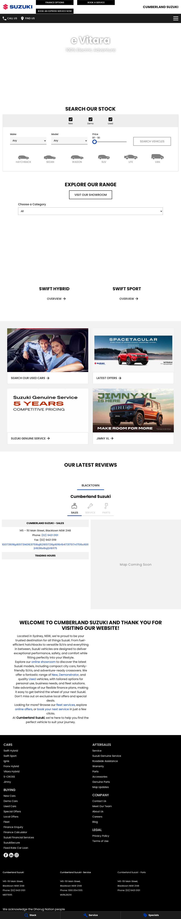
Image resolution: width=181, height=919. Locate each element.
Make (28, 138)
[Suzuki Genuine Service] (47, 416)
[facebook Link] (6, 855)
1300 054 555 (75, 890)
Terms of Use (100, 841)
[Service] (90, 915)
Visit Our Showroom (90, 195)
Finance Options (54, 2)
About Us (97, 811)
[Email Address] (45, 546)
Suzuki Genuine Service (106, 756)
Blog (95, 822)
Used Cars (10, 806)
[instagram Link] (16, 855)
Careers (97, 816)
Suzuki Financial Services (19, 837)
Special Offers (12, 811)
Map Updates (100, 787)
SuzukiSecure (12, 842)
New (55, 675)
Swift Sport (10, 756)
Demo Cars (11, 801)
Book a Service (96, 2)
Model (69, 138)
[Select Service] (90, 509)
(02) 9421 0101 (49, 535)
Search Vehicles (152, 141)
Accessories (99, 776)
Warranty (98, 766)
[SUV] (104, 158)
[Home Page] (17, 6)
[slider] (94, 142)
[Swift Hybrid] (54, 266)
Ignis (6, 761)
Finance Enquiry (13, 827)
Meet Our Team (102, 806)
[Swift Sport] (127, 266)
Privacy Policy (100, 836)
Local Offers (11, 816)
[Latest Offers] (133, 356)
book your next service (53, 709)
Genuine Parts (101, 782)
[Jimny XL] (133, 416)
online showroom (43, 662)
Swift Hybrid (11, 750)
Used (33, 679)
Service (97, 750)
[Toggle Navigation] (175, 18)
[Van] (157, 158)
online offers (23, 709)
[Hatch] (23, 158)
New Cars (9, 796)
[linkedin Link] (11, 855)
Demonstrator (69, 675)
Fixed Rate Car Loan (16, 848)
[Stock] (30, 915)
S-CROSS (9, 776)
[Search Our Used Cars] (47, 356)
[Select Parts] (106, 509)
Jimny (7, 782)
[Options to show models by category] (90, 211)
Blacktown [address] (91, 485)
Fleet (7, 822)
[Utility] (130, 158)
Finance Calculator (15, 832)
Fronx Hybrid (11, 766)
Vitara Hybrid (11, 771)
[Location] (74, 509)
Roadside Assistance (105, 761)
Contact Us (99, 801)
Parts (95, 771)
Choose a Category (90, 208)
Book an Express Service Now (55, 11)
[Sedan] (50, 158)
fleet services (65, 705)
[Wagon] (77, 158)
